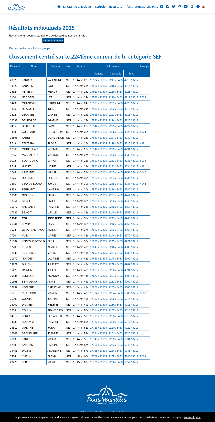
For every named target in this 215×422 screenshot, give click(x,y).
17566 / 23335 (98, 178)
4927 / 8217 (131, 126)
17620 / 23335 (98, 229)
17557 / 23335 (98, 160)
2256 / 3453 (116, 304)
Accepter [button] (177, 417)
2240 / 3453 (116, 212)
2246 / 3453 (116, 247)
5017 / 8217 (131, 322)
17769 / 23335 (98, 356)
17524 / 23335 (98, 80)
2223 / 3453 (116, 114)
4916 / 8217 (131, 86)
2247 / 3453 (116, 252)
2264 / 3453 (116, 350)
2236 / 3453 (116, 189)
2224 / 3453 (116, 120)
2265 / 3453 (116, 356)
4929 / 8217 (131, 143)
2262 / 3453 (116, 339)
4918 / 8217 (131, 114)
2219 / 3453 (116, 91)
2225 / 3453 (116, 126)
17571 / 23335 (98, 183)
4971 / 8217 (131, 241)
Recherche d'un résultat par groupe (29, 48)
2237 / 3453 (116, 195)
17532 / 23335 (98, 97)
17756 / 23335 (98, 345)
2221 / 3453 (116, 103)
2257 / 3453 (116, 310)
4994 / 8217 (131, 270)
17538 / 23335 (98, 114)
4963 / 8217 (131, 218)
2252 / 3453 (116, 281)
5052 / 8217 (131, 362)
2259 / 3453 (116, 322)
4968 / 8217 (131, 229)
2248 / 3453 (116, 258)
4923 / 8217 (131, 91)
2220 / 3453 (116, 97)
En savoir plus (192, 417)
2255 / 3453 (116, 299)
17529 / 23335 (98, 91)
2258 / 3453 (116, 316)
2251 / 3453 (116, 275)
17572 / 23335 (98, 189)
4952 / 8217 (131, 206)
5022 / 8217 (131, 327)
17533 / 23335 (98, 103)
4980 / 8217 (131, 247)
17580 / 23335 (98, 201)
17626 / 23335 (98, 241)
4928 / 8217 (131, 120)
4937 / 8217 (131, 172)
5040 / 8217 (131, 345)
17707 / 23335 (98, 299)
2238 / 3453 (116, 201)
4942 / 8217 (131, 195)
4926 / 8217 (131, 132)
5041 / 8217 (131, 350)
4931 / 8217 (131, 149)
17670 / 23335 (98, 275)
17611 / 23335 (98, 224)
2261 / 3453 (116, 333)
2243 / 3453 (116, 229)
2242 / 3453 (116, 224)
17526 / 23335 (98, 86)
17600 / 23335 (98, 212)
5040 (143, 172)
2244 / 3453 (116, 235)
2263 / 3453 (116, 345)
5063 (143, 293)
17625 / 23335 (98, 235)
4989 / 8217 (131, 264)
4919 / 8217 (131, 109)
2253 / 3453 (116, 287)
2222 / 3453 (116, 109)
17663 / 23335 (98, 270)
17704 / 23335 (98, 293)
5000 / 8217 (131, 281)
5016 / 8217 (131, 310)
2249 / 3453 (116, 264)
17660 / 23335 (98, 264)
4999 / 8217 (131, 275)
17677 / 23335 (98, 287)
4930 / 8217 (131, 137)
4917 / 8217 (131, 97)
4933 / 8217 (131, 160)
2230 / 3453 (116, 155)
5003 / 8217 (131, 287)
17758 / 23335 (98, 350)
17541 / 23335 (98, 120)
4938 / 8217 (131, 183)
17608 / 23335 (98, 218)
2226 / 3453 (116, 132)
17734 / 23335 (98, 333)
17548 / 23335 (98, 143)
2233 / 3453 (116, 172)
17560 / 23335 (98, 166)
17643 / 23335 (98, 247)
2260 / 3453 (116, 327)
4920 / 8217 (131, 103)
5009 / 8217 (131, 293)
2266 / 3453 (116, 362)
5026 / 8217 (131, 333)
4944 (143, 183)
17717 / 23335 (98, 322)
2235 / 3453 (116, 183)
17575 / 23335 (98, 195)
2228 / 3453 (116, 143)
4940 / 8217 (131, 189)
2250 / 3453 (116, 270)
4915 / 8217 (131, 80)
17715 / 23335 (98, 316)
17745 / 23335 (98, 339)
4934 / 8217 (131, 166)
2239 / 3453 (116, 206)
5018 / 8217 (131, 316)
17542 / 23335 (98, 126)
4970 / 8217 (131, 235)
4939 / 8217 (131, 178)
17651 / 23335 (98, 252)
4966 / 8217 (131, 224)
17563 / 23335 (98, 172)
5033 (143, 97)
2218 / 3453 (116, 86)
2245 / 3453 (116, 241)
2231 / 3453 (116, 160)
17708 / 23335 (98, 304)
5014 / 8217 (131, 299)
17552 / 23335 (98, 155)
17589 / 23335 (98, 206)
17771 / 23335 (98, 362)
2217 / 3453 (116, 80)
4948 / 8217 (131, 201)
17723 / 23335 (98, 327)
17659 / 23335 (98, 258)
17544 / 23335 (98, 132)
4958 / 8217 (131, 212)
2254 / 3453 (116, 293)
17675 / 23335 (98, 281)
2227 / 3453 (116, 137)
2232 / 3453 (116, 166)
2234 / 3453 (116, 178)
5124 (143, 132)
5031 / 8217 (131, 339)
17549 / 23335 (98, 149)
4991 (143, 143)
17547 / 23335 (98, 137)
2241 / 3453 (116, 218)
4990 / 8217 (131, 258)
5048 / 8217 (131, 356)
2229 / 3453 (116, 149)
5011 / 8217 (131, 304)
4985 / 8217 (131, 252)
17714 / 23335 (98, 310)
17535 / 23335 (98, 109)
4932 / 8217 (131, 155)
